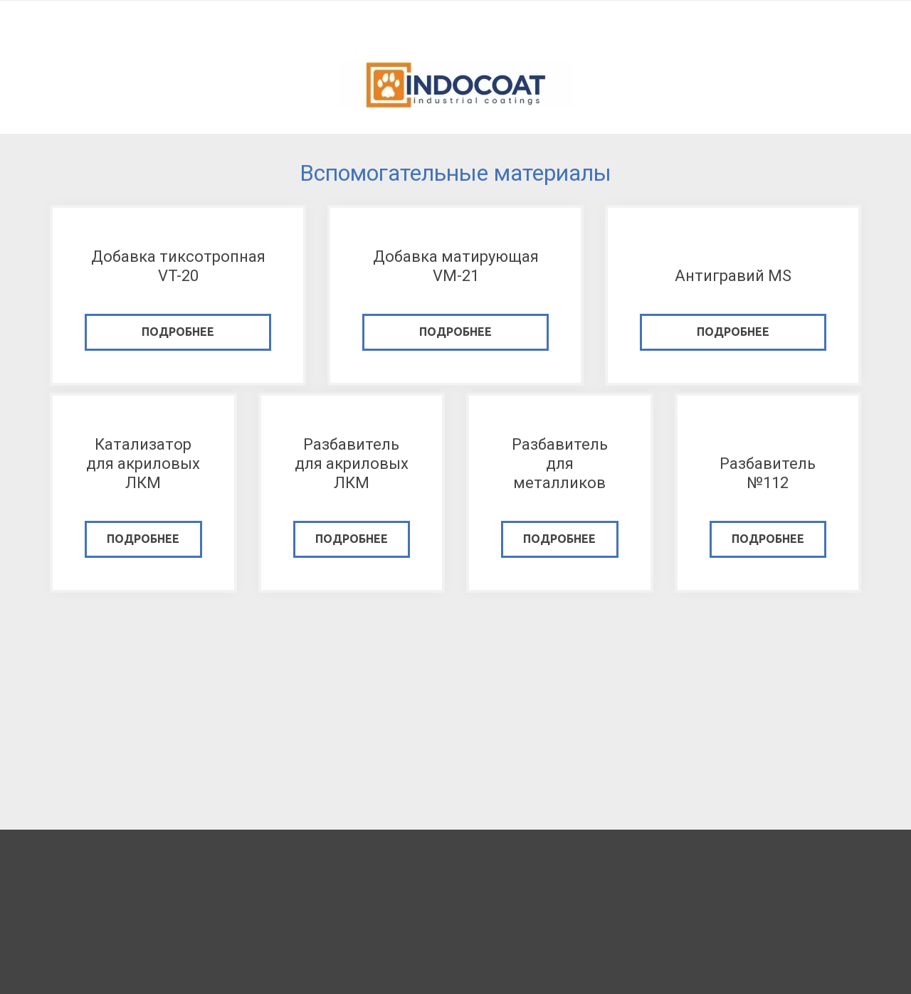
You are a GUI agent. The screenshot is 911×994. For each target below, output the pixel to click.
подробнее (178, 331)
